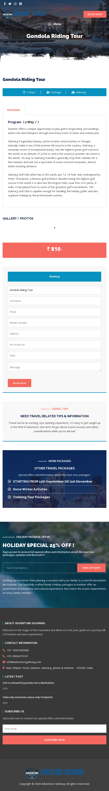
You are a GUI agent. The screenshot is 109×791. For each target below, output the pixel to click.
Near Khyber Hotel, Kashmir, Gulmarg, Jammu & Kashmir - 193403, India (48, 668)
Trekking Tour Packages (29, 497)
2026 (5, 688)
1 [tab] (54, 227)
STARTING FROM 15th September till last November (50, 481)
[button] (54, 24)
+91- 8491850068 (16, 650)
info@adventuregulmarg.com (22, 662)
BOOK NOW (95, 14)
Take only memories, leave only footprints (28, 697)
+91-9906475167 (15, 656)
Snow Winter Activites (27, 489)
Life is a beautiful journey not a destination (28, 682)
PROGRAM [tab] (13, 110)
